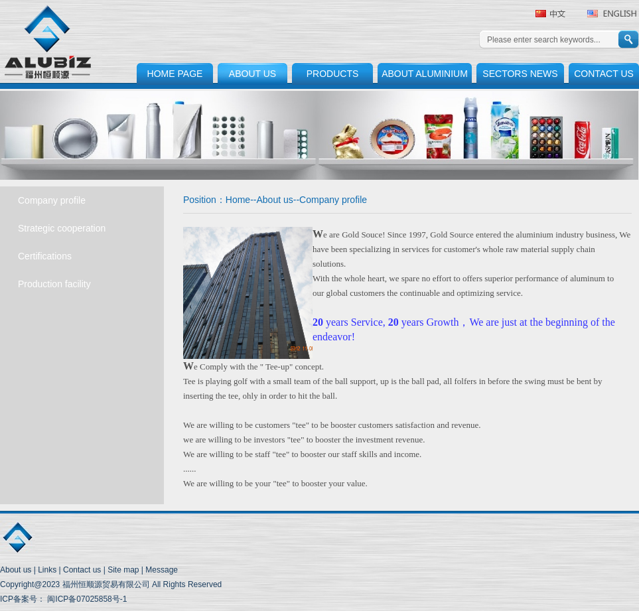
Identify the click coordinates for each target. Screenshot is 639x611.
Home (238, 199)
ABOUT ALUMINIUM (425, 73)
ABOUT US (252, 73)
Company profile (52, 200)
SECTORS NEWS (519, 73)
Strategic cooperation (62, 228)
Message (161, 570)
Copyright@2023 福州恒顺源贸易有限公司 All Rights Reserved (111, 584)
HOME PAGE (175, 73)
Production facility (54, 284)
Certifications (45, 256)
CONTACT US (604, 73)
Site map (123, 570)
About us (275, 199)
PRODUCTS (333, 73)
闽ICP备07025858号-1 (86, 599)
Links (47, 570)
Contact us (82, 570)
